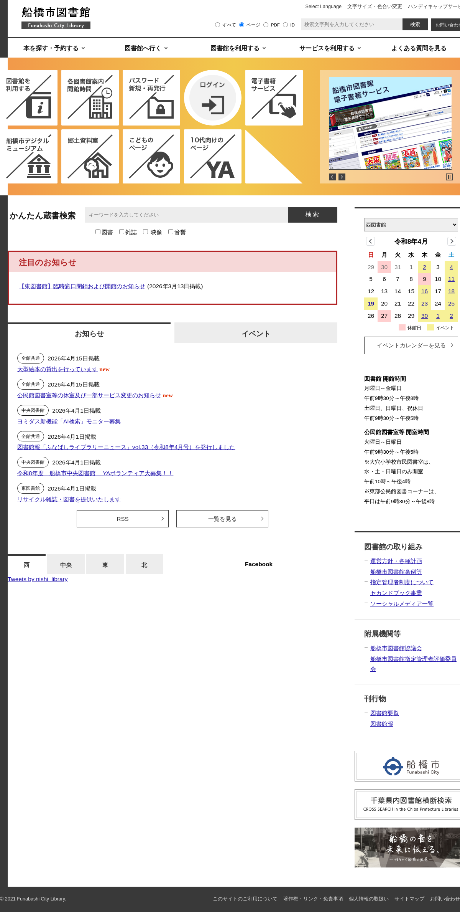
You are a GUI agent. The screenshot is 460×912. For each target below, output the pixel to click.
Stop (449, 176)
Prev (332, 176)
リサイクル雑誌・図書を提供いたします (69, 499)
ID (292, 24)
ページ (253, 24)
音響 (180, 232)
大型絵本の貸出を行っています (57, 369)
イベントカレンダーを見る (411, 345)
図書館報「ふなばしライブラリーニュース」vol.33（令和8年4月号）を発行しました (126, 447)
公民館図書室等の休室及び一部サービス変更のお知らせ (89, 395)
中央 (66, 565)
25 (451, 303)
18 (451, 291)
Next (341, 176)
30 (424, 315)
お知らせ (89, 333)
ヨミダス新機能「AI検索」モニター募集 (69, 421)
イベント (256, 333)
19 (371, 303)
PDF (275, 24)
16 (424, 291)
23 (424, 303)
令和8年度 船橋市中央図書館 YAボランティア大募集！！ (95, 473)
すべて (229, 24)
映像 (156, 232)
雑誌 (131, 232)
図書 (107, 232)
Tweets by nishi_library (37, 579)
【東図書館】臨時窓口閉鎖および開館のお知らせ (82, 286)
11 (451, 279)
